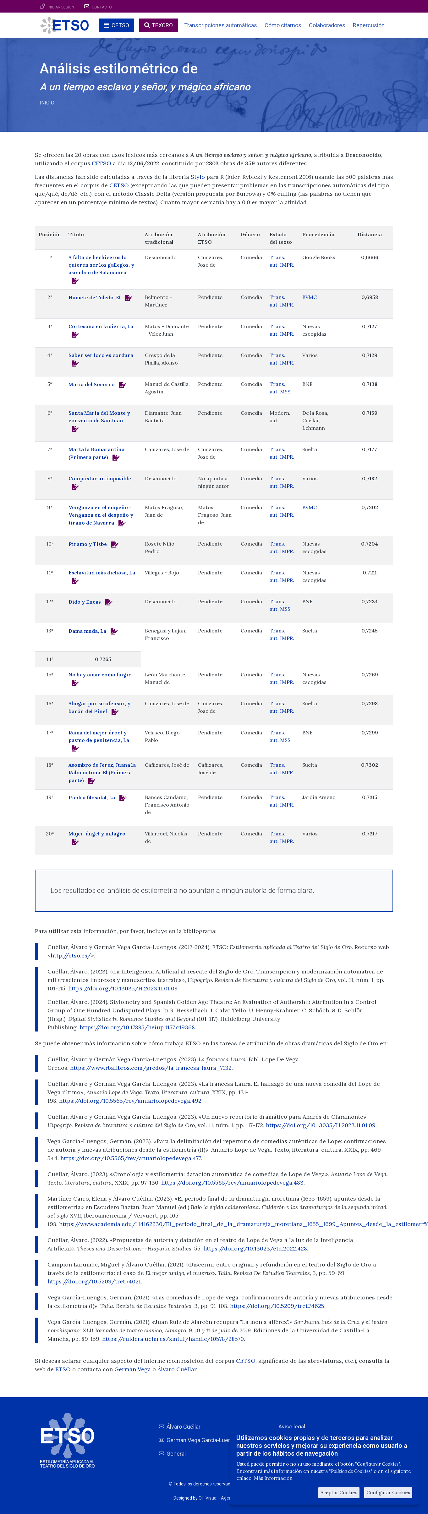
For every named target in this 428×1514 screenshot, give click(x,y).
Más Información (273, 1478)
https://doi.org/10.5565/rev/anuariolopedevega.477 (130, 1158)
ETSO (63, 1369)
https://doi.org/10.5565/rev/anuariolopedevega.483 (232, 1182)
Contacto (102, 7)
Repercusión (369, 25)
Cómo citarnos (283, 25)
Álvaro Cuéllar (176, 1369)
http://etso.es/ (71, 955)
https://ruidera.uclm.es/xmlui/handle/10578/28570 (173, 1338)
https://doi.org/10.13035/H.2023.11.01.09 (321, 1125)
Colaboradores (327, 25)
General (176, 1453)
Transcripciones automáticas (220, 25)
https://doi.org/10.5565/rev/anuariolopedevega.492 (130, 1100)
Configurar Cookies (388, 1492)
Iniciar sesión (60, 7)
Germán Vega (133, 1369)
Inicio (47, 103)
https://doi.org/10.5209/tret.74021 (94, 1281)
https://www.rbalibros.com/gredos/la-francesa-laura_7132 (151, 1067)
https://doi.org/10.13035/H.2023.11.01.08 (123, 988)
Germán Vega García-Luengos (204, 1440)
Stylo (198, 176)
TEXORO (162, 25)
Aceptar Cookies (339, 1492)
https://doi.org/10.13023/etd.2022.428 (255, 1248)
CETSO (120, 25)
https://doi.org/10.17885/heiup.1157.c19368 (137, 1027)
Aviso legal (291, 1426)
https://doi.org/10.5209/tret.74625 (277, 1305)
